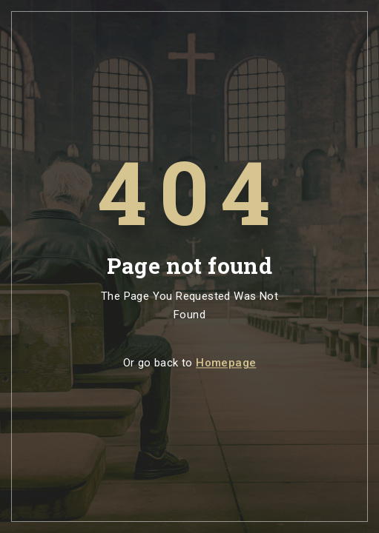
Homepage (226, 363)
